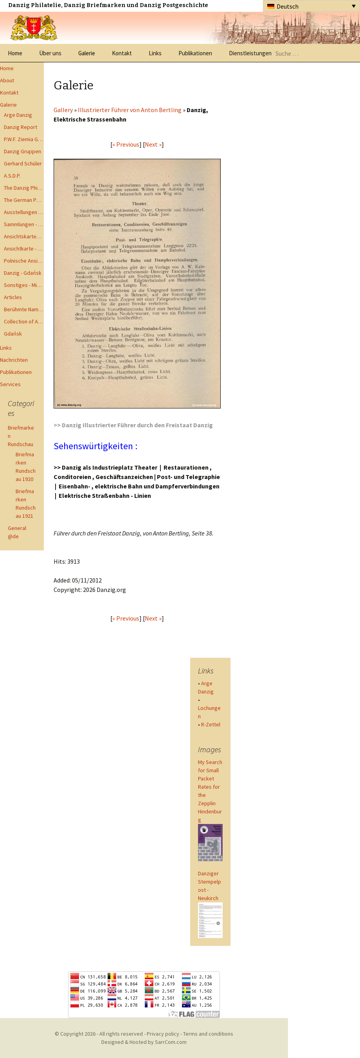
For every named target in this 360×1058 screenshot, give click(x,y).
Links (155, 53)
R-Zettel (210, 724)
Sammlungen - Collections (24, 224)
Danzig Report (20, 127)
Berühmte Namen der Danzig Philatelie (24, 309)
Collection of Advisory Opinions (24, 321)
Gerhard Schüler (23, 163)
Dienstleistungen (250, 53)
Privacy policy (163, 1033)
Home (15, 53)
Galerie (86, 53)
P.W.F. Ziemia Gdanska (24, 139)
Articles (13, 297)
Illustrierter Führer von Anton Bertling (130, 110)
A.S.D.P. (12, 175)
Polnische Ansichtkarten (24, 260)
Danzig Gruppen (22, 151)
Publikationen (195, 53)
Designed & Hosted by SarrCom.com (144, 1041)
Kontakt (122, 53)
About (7, 80)
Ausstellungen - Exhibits (24, 212)
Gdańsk (13, 333)
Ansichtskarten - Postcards (24, 236)
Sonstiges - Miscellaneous (24, 285)
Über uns (50, 53)
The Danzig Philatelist (24, 187)
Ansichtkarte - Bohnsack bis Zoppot (24, 248)
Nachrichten (14, 359)
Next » (153, 144)
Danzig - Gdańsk (22, 272)
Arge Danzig (18, 114)
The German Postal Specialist (24, 199)
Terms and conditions (208, 1033)
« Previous (125, 144)
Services (10, 384)
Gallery (63, 110)
